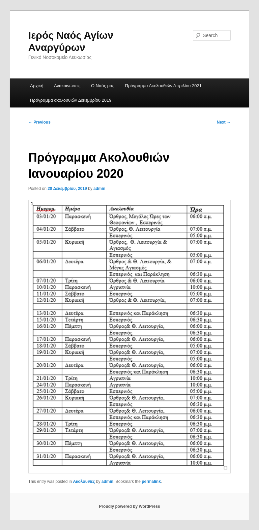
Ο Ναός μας (102, 85)
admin (99, 188)
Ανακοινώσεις (67, 85)
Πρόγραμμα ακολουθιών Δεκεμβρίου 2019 (71, 100)
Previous (39, 122)
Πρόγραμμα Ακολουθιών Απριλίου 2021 (163, 85)
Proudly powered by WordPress (129, 506)
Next (224, 122)
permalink (151, 481)
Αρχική (37, 85)
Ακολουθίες (84, 481)
